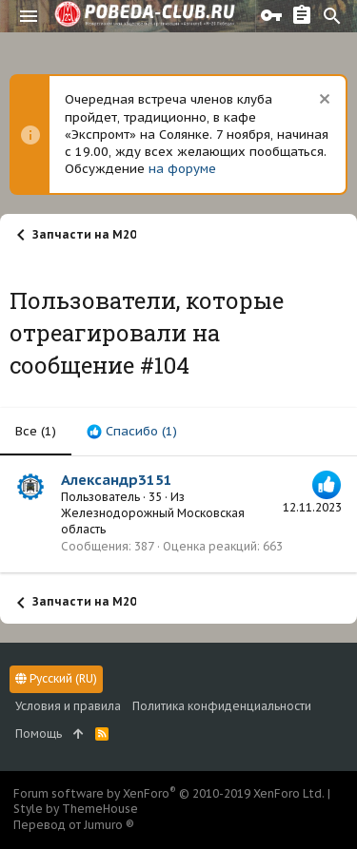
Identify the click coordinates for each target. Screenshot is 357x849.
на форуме (182, 169)
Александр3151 (116, 480)
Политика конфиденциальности (221, 706)
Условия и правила (68, 706)
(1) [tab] (35, 431)
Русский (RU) (56, 678)
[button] (29, 16)
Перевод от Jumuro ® (73, 825)
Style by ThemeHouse (75, 808)
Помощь (38, 733)
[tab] (131, 431)
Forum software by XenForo (169, 793)
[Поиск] (332, 16)
